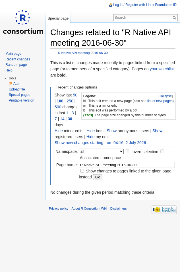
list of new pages (160, 101)
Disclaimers (118, 208)
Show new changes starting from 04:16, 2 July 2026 (100, 142)
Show (112, 130)
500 (58, 107)
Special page (58, 18)
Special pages (19, 95)
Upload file (17, 89)
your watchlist (162, 69)
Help (9, 70)
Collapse (165, 96)
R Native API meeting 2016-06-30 (83, 52)
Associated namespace (100, 157)
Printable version (21, 100)
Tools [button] (12, 78)
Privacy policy (58, 208)
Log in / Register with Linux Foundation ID (145, 5)
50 (75, 95)
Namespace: (66, 151)
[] (165, 96)
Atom (17, 84)
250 (70, 101)
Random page (16, 65)
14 (62, 119)
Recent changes (17, 59)
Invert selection (144, 151)
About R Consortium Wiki (89, 208)
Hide (59, 130)
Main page (13, 54)
